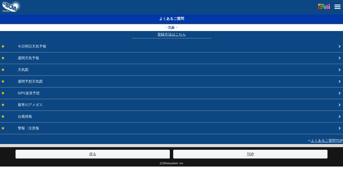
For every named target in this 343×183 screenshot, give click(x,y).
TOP (250, 154)
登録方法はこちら (171, 34)
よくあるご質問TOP (327, 141)
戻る (92, 154)
